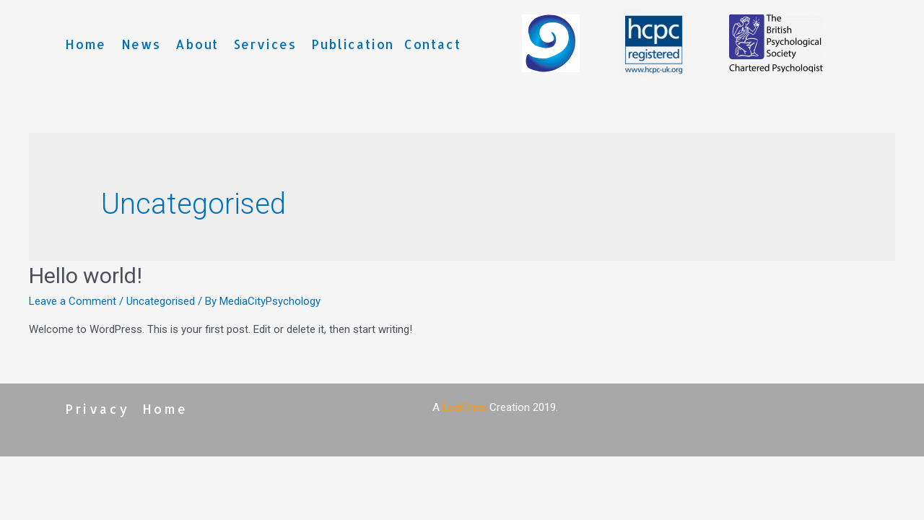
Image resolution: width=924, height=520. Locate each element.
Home (85, 44)
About (197, 44)
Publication (352, 44)
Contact (432, 44)
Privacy (97, 409)
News (141, 44)
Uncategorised (160, 301)
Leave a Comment (72, 301)
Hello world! (85, 275)
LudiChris (465, 407)
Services (265, 44)
